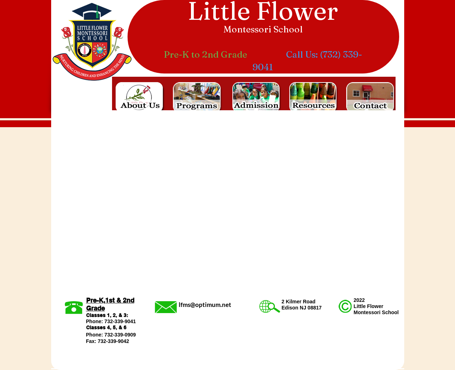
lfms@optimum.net (205, 304)
